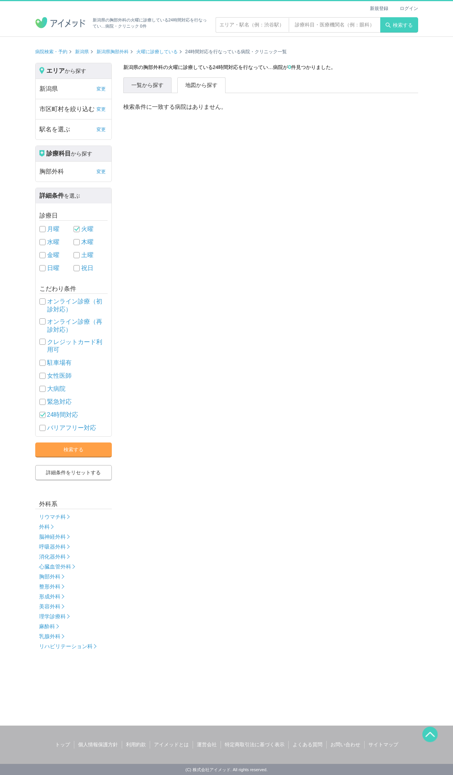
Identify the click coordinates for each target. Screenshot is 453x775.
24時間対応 (62, 414)
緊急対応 (59, 401)
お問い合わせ (345, 744)
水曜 (53, 242)
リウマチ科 (52, 517)
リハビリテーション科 (66, 646)
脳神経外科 (52, 537)
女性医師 (59, 375)
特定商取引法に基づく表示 (255, 744)
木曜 (87, 242)
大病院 (56, 388)
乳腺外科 (50, 636)
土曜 (87, 255)
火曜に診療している (157, 51)
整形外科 (50, 586)
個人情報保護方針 (98, 744)
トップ (62, 744)
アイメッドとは (171, 744)
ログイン (409, 8)
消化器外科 (52, 557)
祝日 (87, 268)
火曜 (87, 229)
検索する (399, 25)
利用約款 (136, 744)
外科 (44, 527)
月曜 (53, 229)
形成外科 (50, 596)
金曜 (53, 255)
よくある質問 (307, 744)
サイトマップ (383, 744)
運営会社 (207, 744)
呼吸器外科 (52, 547)
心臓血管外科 (55, 567)
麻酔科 (47, 626)
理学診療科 (52, 616)
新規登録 (379, 8)
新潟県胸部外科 (112, 51)
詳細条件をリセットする (73, 472)
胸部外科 (50, 576)
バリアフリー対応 (71, 427)
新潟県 (82, 51)
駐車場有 (59, 362)
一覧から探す (147, 85)
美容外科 (50, 606)
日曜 (53, 268)
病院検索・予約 (51, 51)
